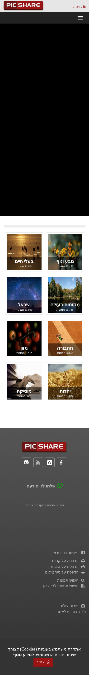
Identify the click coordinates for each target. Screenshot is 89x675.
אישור (43, 662)
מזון (24, 348)
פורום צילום (72, 606)
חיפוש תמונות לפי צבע (64, 586)
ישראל (24, 304)
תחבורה (65, 348)
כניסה (79, 7)
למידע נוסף (23, 654)
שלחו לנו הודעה (41, 486)
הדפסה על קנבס (68, 561)
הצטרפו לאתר (71, 612)
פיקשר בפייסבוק (68, 553)
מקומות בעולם (65, 304)
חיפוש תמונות (71, 580)
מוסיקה (24, 391)
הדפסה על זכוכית (68, 566)
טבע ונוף (65, 261)
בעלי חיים (24, 261)
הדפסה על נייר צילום (65, 572)
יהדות (65, 391)
